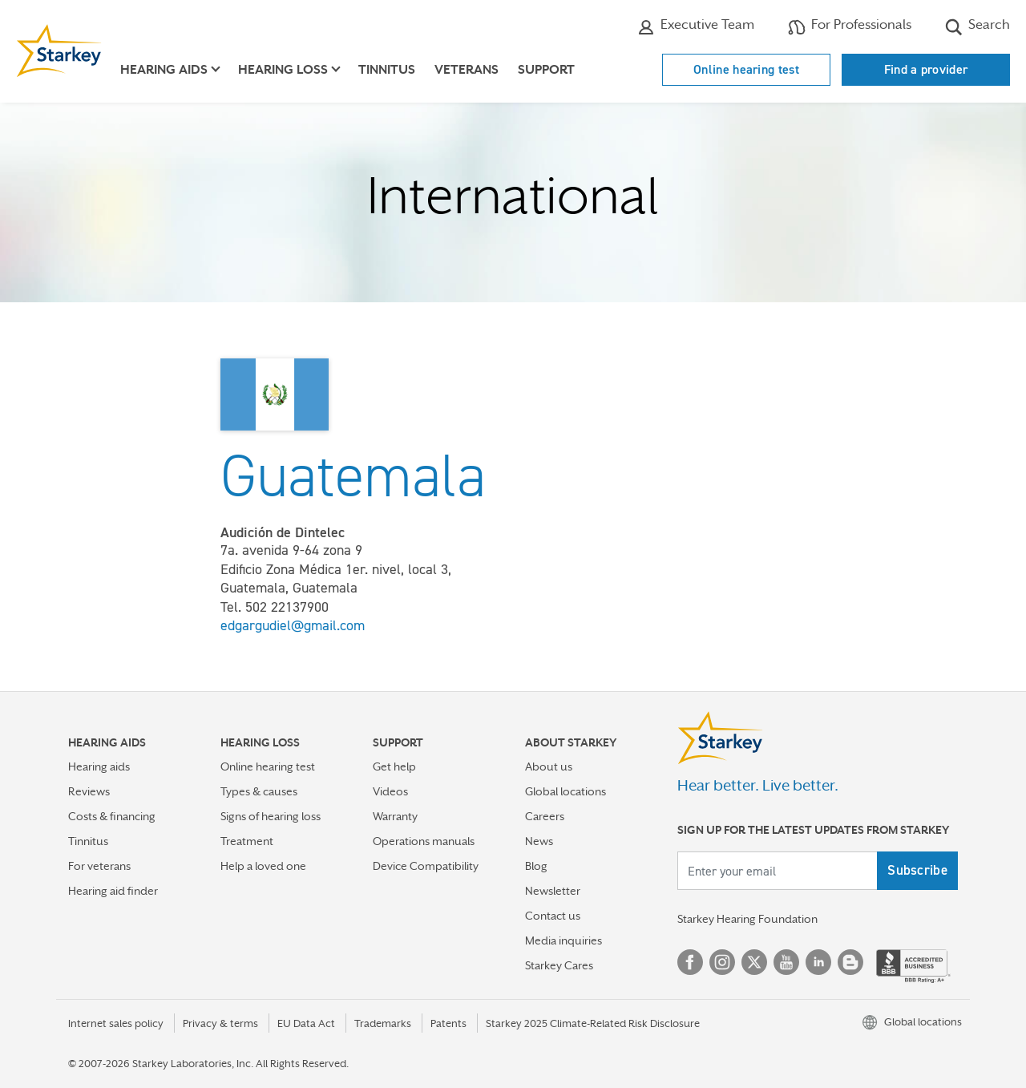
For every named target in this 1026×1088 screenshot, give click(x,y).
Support (546, 70)
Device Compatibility (426, 865)
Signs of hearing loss (270, 816)
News (539, 841)
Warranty (395, 816)
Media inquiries (563, 940)
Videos (390, 791)
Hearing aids (99, 766)
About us (548, 766)
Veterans (466, 70)
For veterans (99, 865)
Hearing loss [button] (283, 70)
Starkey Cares (559, 965)
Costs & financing (112, 816)
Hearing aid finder (113, 890)
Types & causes (258, 791)
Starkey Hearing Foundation (747, 918)
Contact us (552, 915)
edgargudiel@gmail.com (292, 625)
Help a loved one (263, 865)
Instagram (722, 962)
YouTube (786, 962)
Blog (536, 865)
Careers (544, 816)
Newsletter (552, 890)
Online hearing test (746, 69)
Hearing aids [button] (164, 70)
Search (977, 26)
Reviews (89, 791)
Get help (394, 766)
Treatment (246, 841)
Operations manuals (424, 841)
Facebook (690, 962)
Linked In (818, 962)
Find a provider (926, 69)
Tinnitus (386, 70)
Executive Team (695, 26)
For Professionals (849, 26)
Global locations (565, 791)
